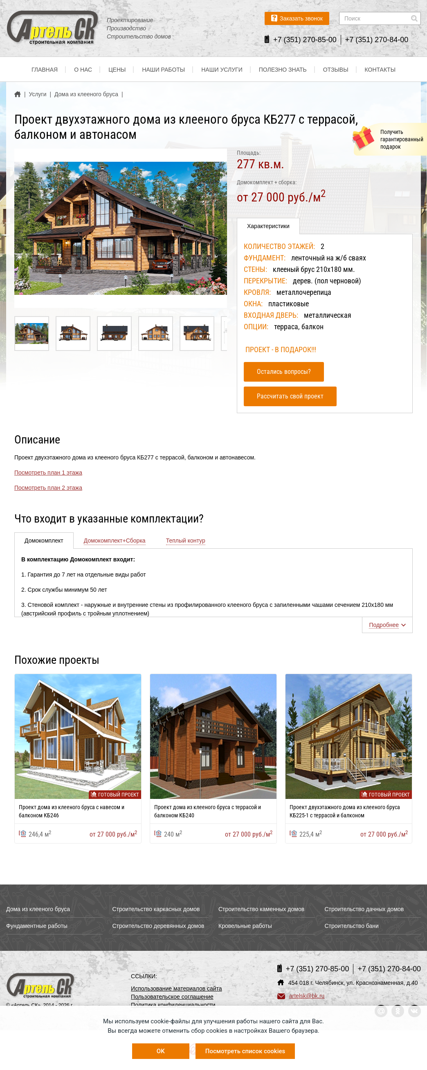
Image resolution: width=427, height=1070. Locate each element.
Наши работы (163, 69)
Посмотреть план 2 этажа (48, 487)
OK (161, 1051)
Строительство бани (352, 926)
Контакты (380, 69)
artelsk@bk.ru (301, 996)
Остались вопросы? (284, 372)
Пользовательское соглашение (172, 996)
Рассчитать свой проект (290, 396)
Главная (44, 69)
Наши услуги (222, 69)
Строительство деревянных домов (158, 926)
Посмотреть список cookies (245, 1051)
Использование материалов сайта (176, 988)
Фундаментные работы (36, 926)
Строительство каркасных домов (156, 909)
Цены (117, 69)
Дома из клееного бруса (38, 909)
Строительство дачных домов (364, 909)
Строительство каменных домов (261, 909)
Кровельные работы (245, 926)
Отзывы (335, 69)
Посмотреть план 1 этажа (48, 472)
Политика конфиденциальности (173, 1005)
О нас (83, 69)
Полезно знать (283, 69)
